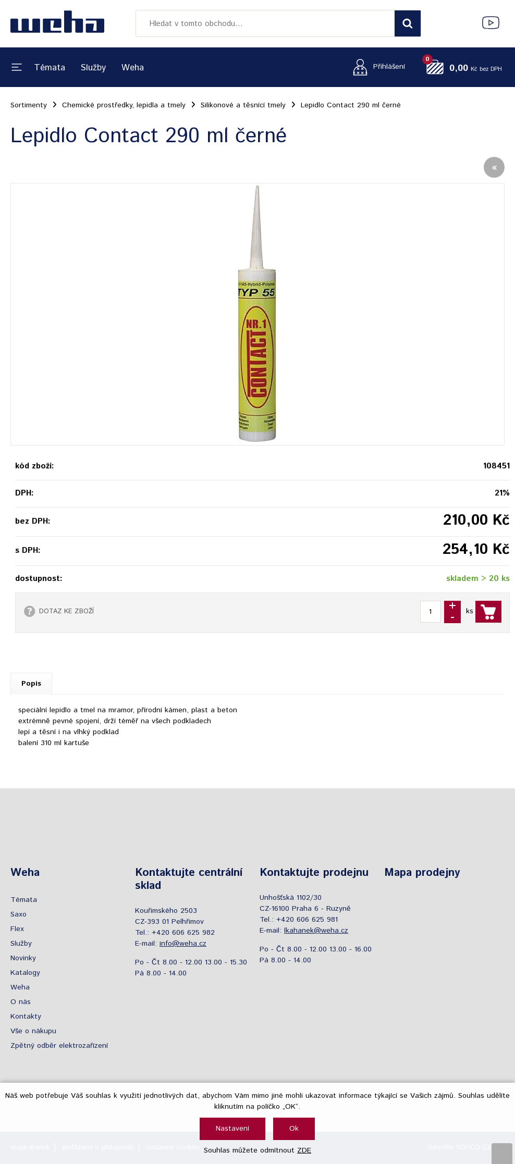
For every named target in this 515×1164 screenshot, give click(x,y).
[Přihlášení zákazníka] (376, 66)
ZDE (304, 1150)
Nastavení (232, 1128)
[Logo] (57, 23)
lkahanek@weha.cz (316, 930)
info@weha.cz (183, 943)
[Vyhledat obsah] (408, 23)
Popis (31, 683)
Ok (294, 1128)
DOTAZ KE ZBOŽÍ (66, 611)
